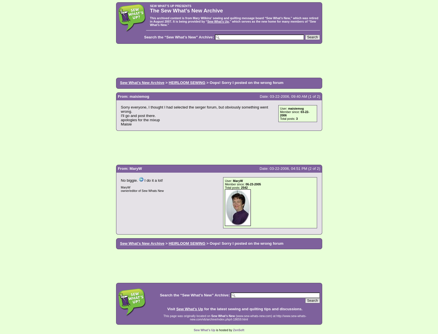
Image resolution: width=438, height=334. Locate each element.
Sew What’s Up (218, 21)
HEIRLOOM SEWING (187, 83)
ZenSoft (238, 330)
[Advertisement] (219, 60)
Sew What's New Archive (142, 83)
